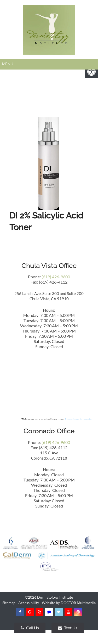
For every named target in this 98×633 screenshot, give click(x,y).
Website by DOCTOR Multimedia (69, 602)
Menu (7, 64)
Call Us (30, 627)
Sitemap (8, 602)
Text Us (67, 627)
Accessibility (28, 602)
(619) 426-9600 (56, 276)
